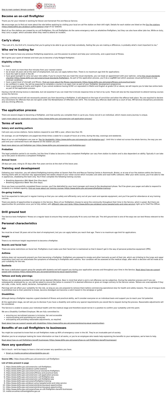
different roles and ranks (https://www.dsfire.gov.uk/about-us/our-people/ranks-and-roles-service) (93, 204)
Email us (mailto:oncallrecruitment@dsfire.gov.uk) (27, 353)
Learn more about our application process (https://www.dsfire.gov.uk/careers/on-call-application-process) (47, 119)
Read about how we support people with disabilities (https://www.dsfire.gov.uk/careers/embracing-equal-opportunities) (53, 323)
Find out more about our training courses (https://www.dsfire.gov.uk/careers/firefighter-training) (69, 188)
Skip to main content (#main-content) (18, 10)
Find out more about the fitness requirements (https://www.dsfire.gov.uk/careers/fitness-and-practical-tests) (89, 82)
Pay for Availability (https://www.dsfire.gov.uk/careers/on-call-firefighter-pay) (72, 140)
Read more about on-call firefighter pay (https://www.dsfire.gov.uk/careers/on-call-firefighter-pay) (43, 145)
